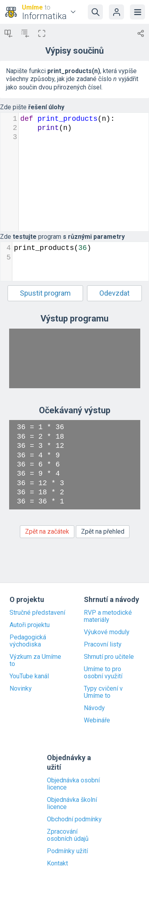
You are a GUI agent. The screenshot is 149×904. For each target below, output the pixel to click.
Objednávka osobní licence (73, 784)
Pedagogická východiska (28, 641)
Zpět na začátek (47, 531)
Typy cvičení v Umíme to (103, 692)
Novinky (21, 688)
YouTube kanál (29, 676)
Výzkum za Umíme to (35, 660)
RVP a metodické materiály (108, 616)
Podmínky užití (67, 851)
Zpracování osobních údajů (68, 835)
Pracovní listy (103, 644)
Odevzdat (114, 293)
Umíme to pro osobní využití (103, 673)
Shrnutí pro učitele (109, 656)
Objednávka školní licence (72, 803)
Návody (94, 708)
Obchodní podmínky (74, 819)
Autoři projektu (30, 625)
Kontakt (57, 863)
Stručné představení (37, 612)
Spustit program (45, 293)
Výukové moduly (107, 632)
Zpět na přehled (102, 531)
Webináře (97, 720)
